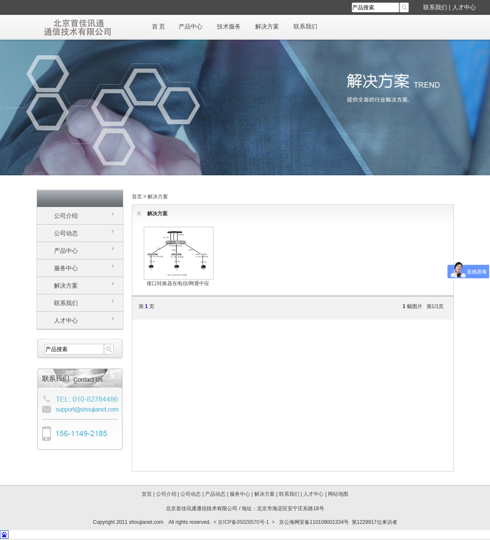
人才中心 (464, 7)
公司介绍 (66, 215)
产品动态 (215, 494)
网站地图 (338, 494)
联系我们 (435, 7)
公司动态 (66, 233)
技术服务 (229, 26)
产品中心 (190, 26)
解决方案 (267, 26)
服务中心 (66, 268)
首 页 (158, 26)
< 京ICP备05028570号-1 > (244, 522)
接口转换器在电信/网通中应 (179, 280)
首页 (137, 197)
